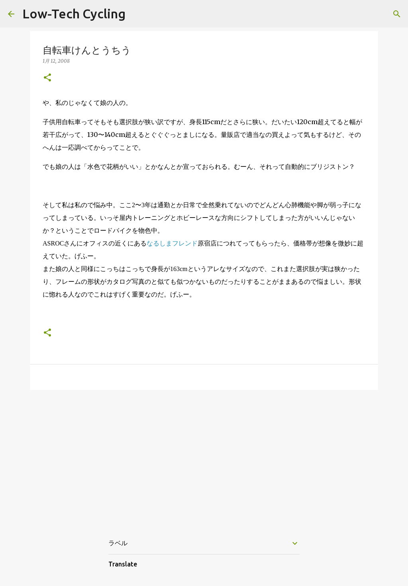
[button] (47, 78)
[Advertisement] (204, 458)
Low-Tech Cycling (74, 13)
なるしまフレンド (172, 243)
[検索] (397, 14)
